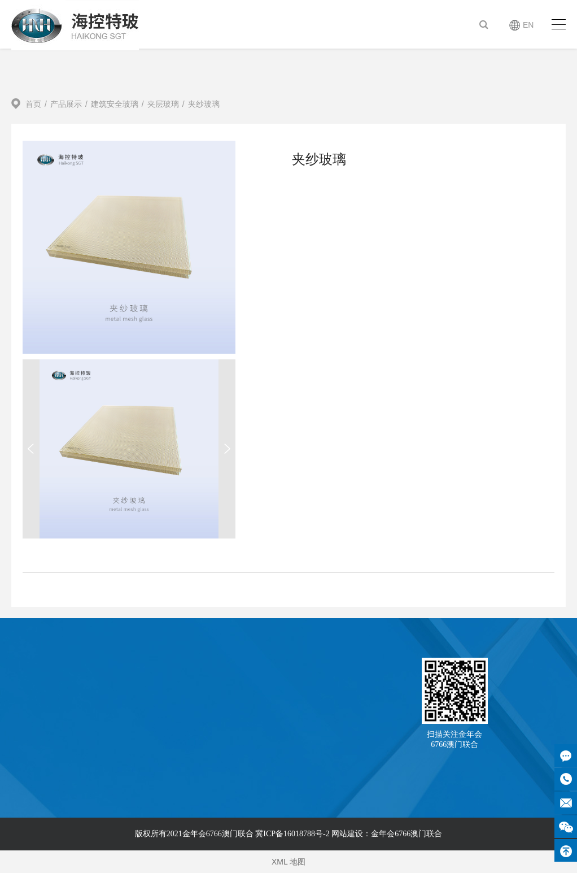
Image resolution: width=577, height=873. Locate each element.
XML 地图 (288, 861)
